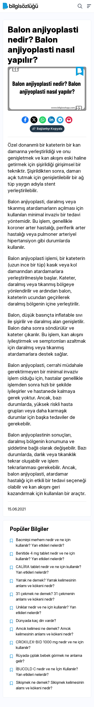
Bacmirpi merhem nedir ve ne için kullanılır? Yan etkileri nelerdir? (43, 542)
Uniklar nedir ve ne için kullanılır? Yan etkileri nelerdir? (46, 610)
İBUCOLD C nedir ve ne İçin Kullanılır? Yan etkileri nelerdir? (47, 672)
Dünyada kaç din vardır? (36, 620)
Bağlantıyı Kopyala (47, 128)
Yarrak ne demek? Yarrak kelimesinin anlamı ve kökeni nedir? (46, 583)
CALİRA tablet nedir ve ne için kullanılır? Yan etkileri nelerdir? (48, 569)
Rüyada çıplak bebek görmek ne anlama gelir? (49, 658)
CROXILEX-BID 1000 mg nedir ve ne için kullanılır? (50, 645)
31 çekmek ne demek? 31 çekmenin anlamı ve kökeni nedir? (45, 596)
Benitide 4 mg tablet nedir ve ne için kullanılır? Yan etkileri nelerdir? (45, 556)
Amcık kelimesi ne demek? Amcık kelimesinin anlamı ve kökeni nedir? (44, 631)
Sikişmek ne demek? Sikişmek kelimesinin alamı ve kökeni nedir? (50, 685)
